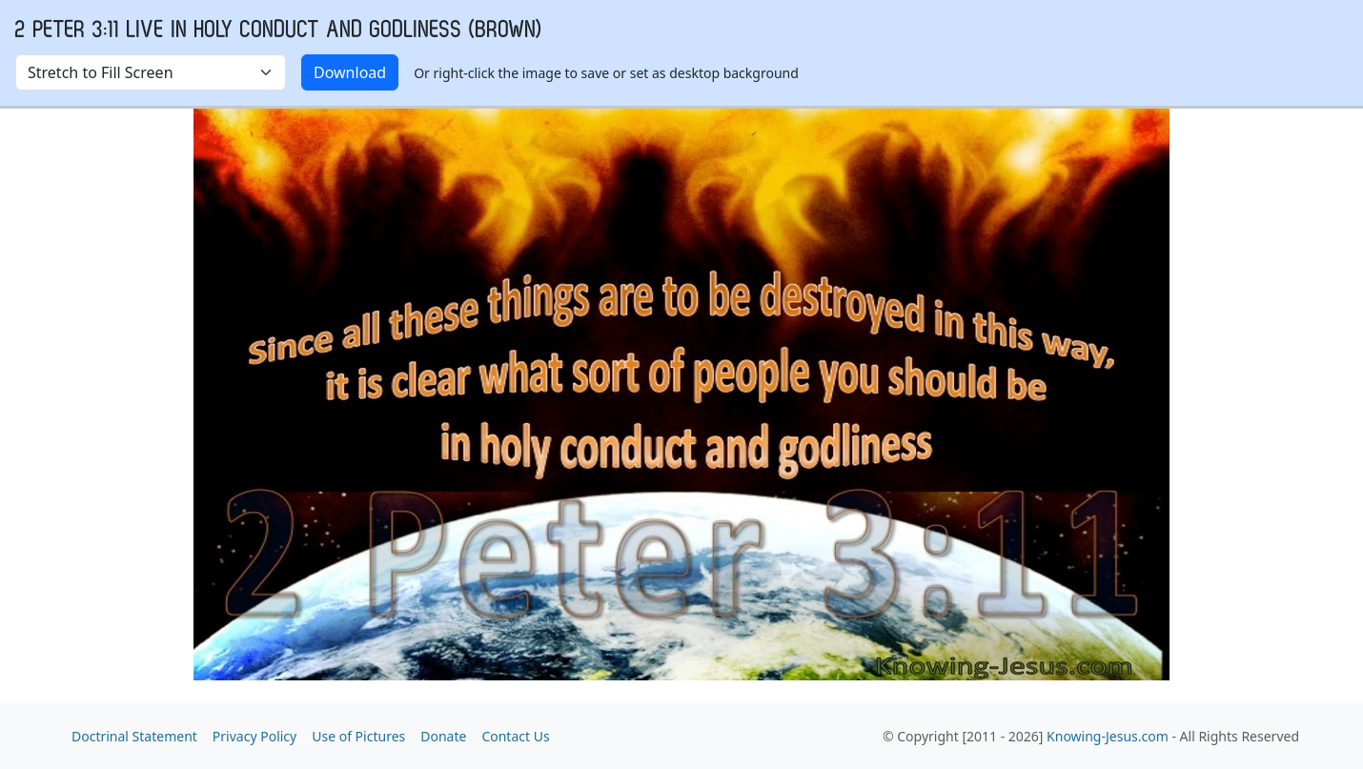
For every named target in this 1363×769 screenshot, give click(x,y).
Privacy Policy (254, 736)
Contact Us (515, 736)
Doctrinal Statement (134, 736)
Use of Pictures (358, 736)
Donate (443, 736)
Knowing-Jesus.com (1108, 736)
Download (350, 72)
